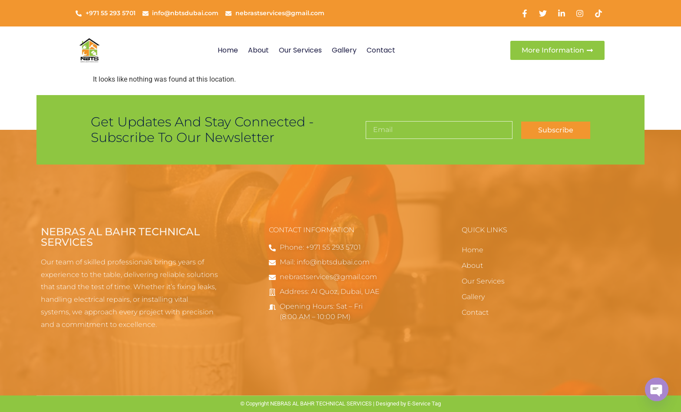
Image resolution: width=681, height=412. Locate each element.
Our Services (300, 50)
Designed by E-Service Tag (408, 403)
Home (228, 50)
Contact (381, 50)
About (258, 50)
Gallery (344, 50)
